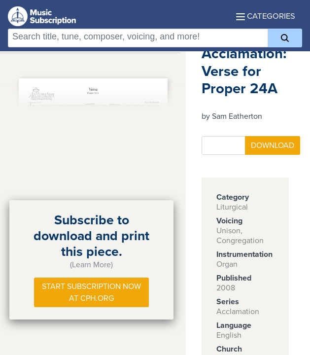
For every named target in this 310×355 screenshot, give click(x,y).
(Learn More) (91, 265)
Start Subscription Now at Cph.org (91, 292)
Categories (265, 16)
